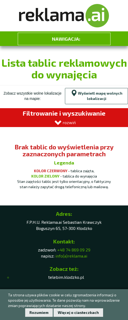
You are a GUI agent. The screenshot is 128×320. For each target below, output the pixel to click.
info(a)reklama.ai (71, 255)
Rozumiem (38, 312)
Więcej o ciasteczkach (78, 312)
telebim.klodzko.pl (66, 277)
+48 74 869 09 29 (73, 249)
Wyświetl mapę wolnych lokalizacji (96, 95)
